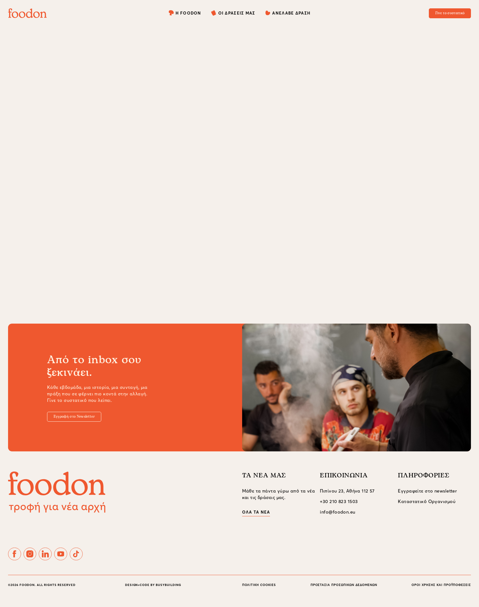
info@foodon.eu (337, 516)
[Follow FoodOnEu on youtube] (76, 560)
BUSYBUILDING (168, 594)
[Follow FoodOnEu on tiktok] (96, 560)
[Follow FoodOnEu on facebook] (16, 560)
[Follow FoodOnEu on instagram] (36, 560)
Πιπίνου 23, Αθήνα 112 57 (347, 495)
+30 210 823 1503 (339, 505)
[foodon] (27, 13)
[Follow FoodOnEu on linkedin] (56, 560)
